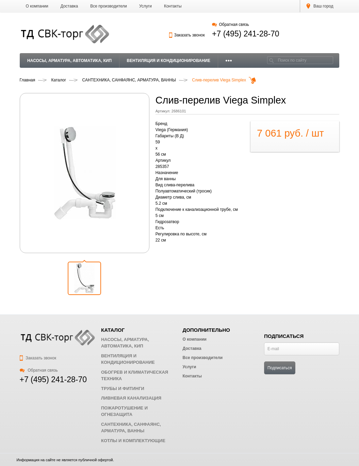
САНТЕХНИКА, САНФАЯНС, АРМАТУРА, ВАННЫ (131, 428)
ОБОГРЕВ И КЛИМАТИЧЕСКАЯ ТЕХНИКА (134, 376)
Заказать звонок (187, 35)
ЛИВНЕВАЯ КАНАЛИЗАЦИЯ (131, 398)
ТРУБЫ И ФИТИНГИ (122, 388)
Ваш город (319, 6)
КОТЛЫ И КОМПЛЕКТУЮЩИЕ (133, 440)
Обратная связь (230, 24)
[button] (84, 278)
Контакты (173, 6)
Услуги (145, 6)
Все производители (108, 6)
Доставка (69, 6)
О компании (37, 6)
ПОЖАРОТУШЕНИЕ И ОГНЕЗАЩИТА (124, 411)
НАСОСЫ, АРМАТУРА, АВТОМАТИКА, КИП (69, 60)
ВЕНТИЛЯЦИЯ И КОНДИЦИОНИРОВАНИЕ (168, 60)
